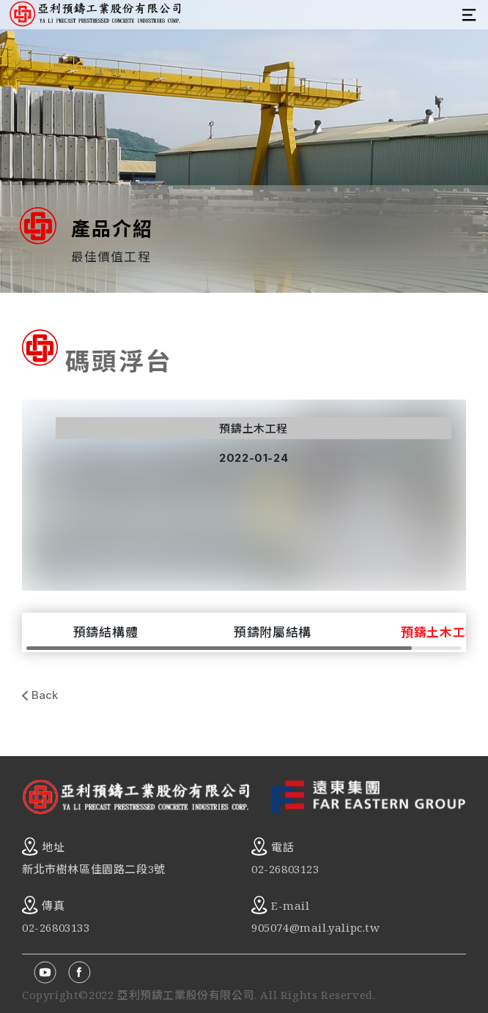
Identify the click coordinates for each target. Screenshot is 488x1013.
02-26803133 (56, 927)
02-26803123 (285, 868)
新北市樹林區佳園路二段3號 (94, 868)
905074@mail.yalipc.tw (315, 927)
